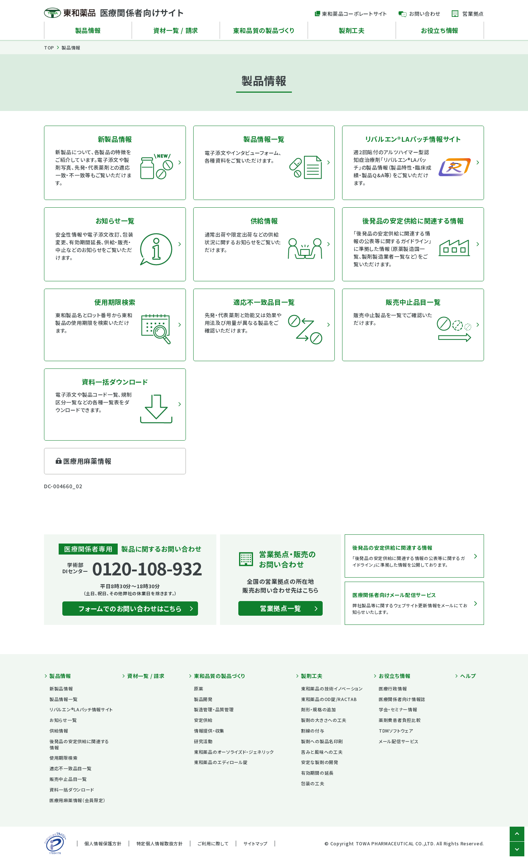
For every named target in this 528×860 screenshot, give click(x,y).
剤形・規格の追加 (318, 709)
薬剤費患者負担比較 (400, 720)
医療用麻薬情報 (87, 461)
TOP (49, 47)
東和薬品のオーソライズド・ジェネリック (234, 752)
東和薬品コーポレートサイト (354, 13)
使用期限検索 (63, 758)
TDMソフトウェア (396, 730)
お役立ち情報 (440, 30)
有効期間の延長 (317, 773)
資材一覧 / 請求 (175, 30)
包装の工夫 (312, 783)
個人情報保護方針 (103, 843)
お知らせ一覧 (63, 720)
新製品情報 (61, 688)
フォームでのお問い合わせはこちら (130, 608)
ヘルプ (468, 675)
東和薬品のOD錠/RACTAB (329, 699)
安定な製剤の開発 (319, 762)
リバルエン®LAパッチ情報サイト (81, 709)
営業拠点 (473, 13)
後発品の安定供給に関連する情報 (79, 744)
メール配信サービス (398, 741)
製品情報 (88, 30)
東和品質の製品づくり (264, 30)
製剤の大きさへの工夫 (323, 720)
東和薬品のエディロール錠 (220, 762)
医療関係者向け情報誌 (402, 699)
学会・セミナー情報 (398, 709)
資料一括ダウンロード (72, 789)
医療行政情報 (393, 688)
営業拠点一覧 (280, 608)
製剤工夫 (352, 30)
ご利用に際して (213, 843)
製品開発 (203, 699)
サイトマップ (255, 843)
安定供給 (203, 720)
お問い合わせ (424, 13)
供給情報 (59, 730)
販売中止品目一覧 (68, 779)
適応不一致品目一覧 (70, 768)
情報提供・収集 (209, 730)
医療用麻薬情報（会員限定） (78, 800)
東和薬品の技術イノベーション (332, 688)
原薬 (198, 688)
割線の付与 (312, 730)
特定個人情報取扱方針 (159, 843)
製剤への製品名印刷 (322, 741)
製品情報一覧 (63, 699)
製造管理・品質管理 (214, 709)
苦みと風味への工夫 (321, 752)
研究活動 (203, 741)
